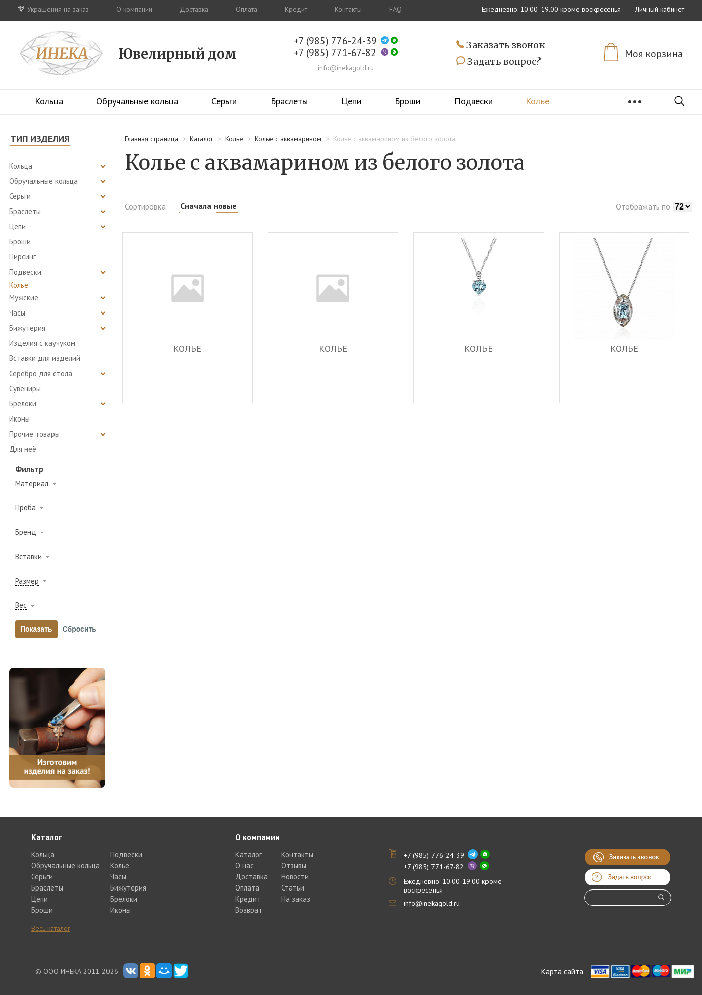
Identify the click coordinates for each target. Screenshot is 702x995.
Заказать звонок (500, 45)
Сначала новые (208, 206)
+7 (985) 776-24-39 (335, 41)
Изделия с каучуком (42, 343)
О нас (244, 865)
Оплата (246, 9)
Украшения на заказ (53, 9)
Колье (537, 101)
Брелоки (123, 899)
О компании (134, 9)
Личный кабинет (659, 9)
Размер (27, 581)
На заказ (295, 899)
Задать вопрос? (498, 61)
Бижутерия (128, 888)
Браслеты (289, 101)
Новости (295, 876)
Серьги (224, 101)
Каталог (248, 854)
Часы (118, 876)
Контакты (348, 9)
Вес (21, 605)
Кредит (296, 9)
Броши (407, 101)
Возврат (248, 910)
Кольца (49, 101)
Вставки (28, 556)
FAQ (395, 9)
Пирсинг (22, 256)
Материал (31, 483)
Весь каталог (50, 928)
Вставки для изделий (44, 358)
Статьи (292, 888)
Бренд (25, 532)
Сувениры (25, 388)
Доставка (194, 9)
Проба (25, 507)
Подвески (473, 101)
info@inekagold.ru (346, 68)
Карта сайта (562, 971)
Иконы (19, 419)
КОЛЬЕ (187, 349)
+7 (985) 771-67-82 (335, 53)
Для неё (22, 449)
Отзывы (293, 865)
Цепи (351, 101)
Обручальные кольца (137, 101)
